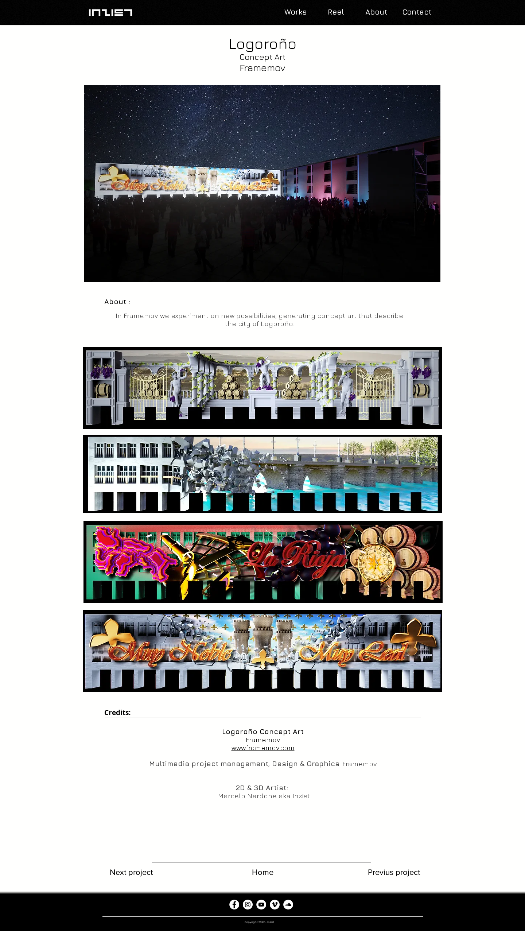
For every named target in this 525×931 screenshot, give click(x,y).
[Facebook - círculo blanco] (234, 904)
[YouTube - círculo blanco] (261, 904)
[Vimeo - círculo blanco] (275, 904)
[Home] (262, 872)
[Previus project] (393, 872)
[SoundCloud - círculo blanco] (288, 904)
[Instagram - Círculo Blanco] (248, 904)
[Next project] (131, 872)
